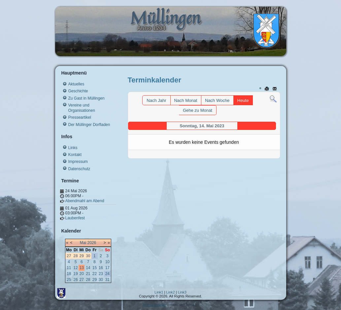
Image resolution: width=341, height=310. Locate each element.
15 (94, 267)
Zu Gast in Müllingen (86, 98)
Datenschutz (79, 169)
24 (107, 273)
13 (82, 267)
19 (75, 273)
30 (101, 279)
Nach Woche (217, 100)
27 (82, 279)
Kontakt (75, 154)
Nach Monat (185, 100)
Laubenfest (75, 218)
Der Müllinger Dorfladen (89, 124)
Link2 (170, 292)
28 (88, 279)
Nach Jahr (156, 100)
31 (107, 279)
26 (75, 279)
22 (94, 273)
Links (73, 147)
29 (94, 279)
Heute (243, 100)
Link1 (158, 292)
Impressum (78, 161)
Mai (83, 242)
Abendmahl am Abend (84, 201)
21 (88, 273)
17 (107, 267)
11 (69, 267)
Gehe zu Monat (197, 110)
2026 (91, 242)
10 (107, 262)
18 (69, 273)
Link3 (182, 292)
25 (69, 279)
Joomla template (154, 305)
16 (101, 267)
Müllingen (165, 17)
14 (88, 267)
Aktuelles (76, 84)
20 (82, 273)
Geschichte (78, 91)
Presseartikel (79, 117)
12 (75, 267)
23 (101, 273)
